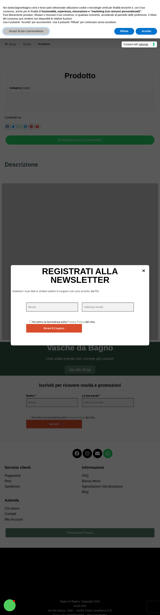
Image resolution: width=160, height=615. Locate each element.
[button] (10, 605)
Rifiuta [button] (124, 31)
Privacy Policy (76, 322)
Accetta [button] (146, 31)
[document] (80, 307)
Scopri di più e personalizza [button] (26, 31)
